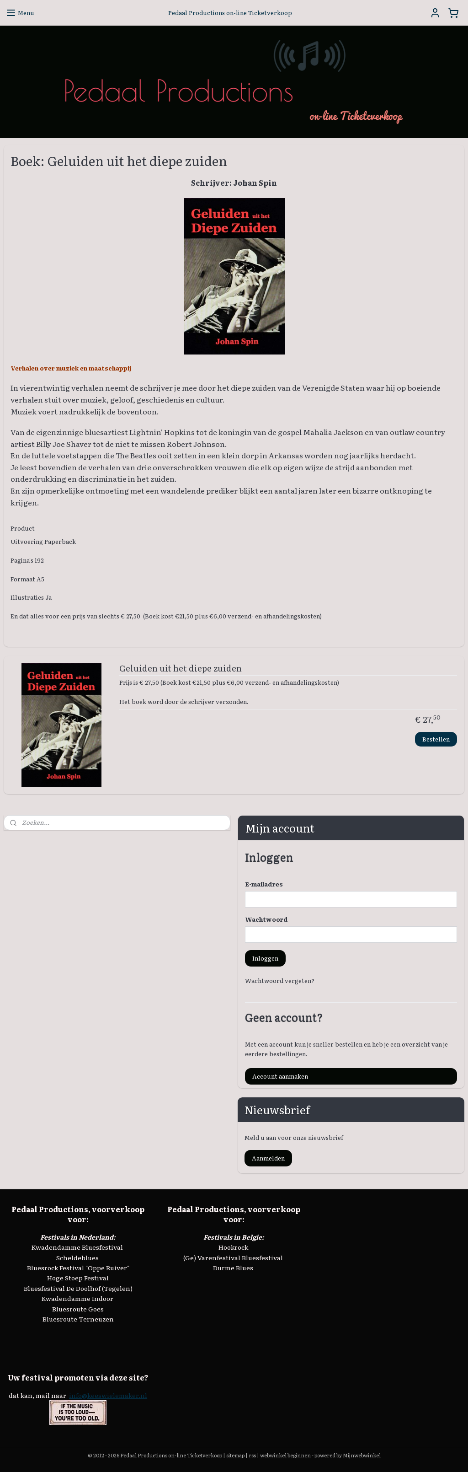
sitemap (235, 1455)
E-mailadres (264, 884)
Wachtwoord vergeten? (279, 980)
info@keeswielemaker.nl (108, 1395)
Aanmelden (268, 1158)
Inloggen (265, 958)
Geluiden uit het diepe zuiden (180, 668)
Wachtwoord (266, 919)
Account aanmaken (280, 1076)
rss (252, 1455)
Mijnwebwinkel (362, 1455)
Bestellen (436, 739)
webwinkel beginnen (285, 1455)
